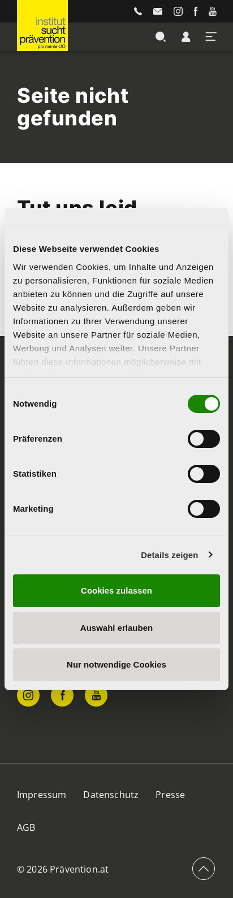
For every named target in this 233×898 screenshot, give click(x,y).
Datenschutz (111, 794)
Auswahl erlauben (116, 628)
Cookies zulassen (116, 590)
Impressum (41, 794)
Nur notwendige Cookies (116, 664)
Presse (170, 794)
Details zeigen (169, 555)
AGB (26, 827)
